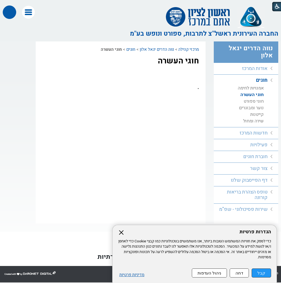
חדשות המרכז (254, 133)
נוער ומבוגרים (251, 108)
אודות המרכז (255, 68)
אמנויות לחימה (251, 88)
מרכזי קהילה (188, 49)
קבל (261, 273)
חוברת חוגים (255, 156)
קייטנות (257, 114)
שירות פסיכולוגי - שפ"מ (243, 209)
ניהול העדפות (209, 273)
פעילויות (259, 144)
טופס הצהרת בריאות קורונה (247, 194)
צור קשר (259, 168)
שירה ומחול (253, 121)
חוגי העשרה (178, 61)
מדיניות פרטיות (131, 275)
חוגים (130, 49)
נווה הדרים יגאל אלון (157, 49)
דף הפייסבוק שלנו (249, 180)
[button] (28, 12)
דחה (239, 273)
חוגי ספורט (254, 101)
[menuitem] (246, 69)
